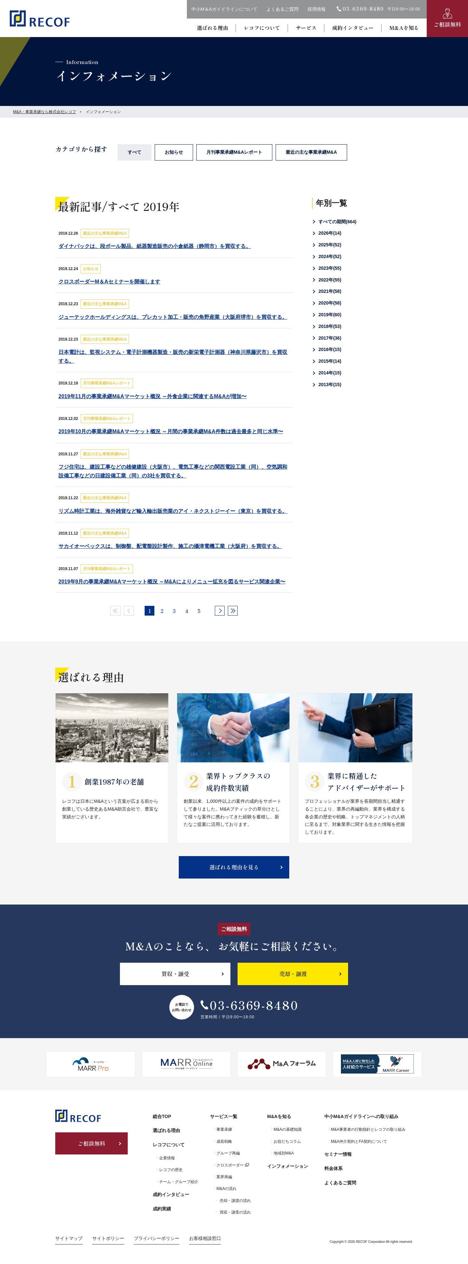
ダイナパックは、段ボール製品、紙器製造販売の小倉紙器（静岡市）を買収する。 (154, 246)
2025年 (329, 244)
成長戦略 (224, 1141)
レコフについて (262, 28)
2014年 (329, 372)
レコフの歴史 (171, 1169)
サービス (306, 28)
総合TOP (162, 1116)
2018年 (329, 326)
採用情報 (316, 9)
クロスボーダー (230, 1165)
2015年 (329, 361)
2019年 (329, 314)
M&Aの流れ (226, 1188)
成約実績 (162, 1208)
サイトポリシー (108, 1238)
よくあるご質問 (282, 9)
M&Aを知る (404, 28)
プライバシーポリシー (156, 1238)
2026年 (329, 233)
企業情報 (167, 1158)
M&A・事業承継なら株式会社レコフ (44, 112)
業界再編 (224, 1177)
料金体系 (333, 1168)
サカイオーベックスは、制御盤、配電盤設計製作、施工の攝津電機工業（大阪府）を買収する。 (170, 546)
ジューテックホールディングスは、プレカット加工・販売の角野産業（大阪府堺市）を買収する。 (172, 317)
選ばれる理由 (212, 28)
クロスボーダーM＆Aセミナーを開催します (109, 281)
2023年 (329, 268)
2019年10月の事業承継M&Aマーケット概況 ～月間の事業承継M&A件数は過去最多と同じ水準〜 (170, 431)
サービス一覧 (223, 1116)
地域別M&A (284, 1153)
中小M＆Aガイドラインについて (224, 9)
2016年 (329, 349)
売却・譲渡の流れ (235, 1200)
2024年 (329, 256)
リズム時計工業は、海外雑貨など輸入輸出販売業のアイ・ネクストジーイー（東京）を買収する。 (172, 511)
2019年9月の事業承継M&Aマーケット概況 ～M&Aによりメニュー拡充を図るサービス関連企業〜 (171, 581)
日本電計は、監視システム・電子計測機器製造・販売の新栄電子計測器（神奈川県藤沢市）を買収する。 (172, 356)
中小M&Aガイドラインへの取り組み (361, 1116)
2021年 (329, 291)
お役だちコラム (287, 1141)
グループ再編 (228, 1153)
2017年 (329, 338)
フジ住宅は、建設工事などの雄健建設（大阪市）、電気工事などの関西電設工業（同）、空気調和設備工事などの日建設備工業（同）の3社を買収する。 (172, 471)
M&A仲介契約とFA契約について (359, 1141)
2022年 (329, 279)
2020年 (329, 303)
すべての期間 (337, 221)
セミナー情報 (338, 1154)
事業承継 (224, 1129)
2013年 (329, 384)
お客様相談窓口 (205, 1238)
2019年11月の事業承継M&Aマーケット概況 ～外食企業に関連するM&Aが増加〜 (152, 396)
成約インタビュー (353, 28)
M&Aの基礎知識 (288, 1129)
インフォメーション (287, 1166)
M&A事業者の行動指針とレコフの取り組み (368, 1129)
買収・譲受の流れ (235, 1212)
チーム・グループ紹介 (178, 1181)
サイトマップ (69, 1238)
